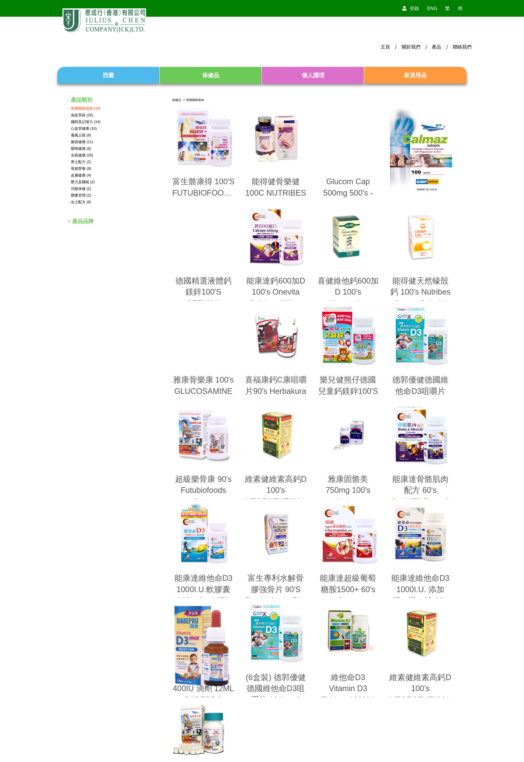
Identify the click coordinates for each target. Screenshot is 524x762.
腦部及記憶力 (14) (86, 122)
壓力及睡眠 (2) (83, 182)
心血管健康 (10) (84, 128)
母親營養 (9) (81, 169)
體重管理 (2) (81, 195)
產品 (436, 46)
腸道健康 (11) (82, 142)
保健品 (176, 100)
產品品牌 (83, 221)
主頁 (385, 46)
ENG (432, 8)
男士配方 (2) (81, 162)
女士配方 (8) (81, 202)
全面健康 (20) (82, 155)
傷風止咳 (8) (81, 135)
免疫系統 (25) (82, 115)
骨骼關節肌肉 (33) (86, 108)
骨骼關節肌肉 (195, 100)
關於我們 (411, 46)
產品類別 (81, 100)
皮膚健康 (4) (81, 175)
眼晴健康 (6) (81, 148)
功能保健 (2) (81, 189)
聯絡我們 (462, 46)
